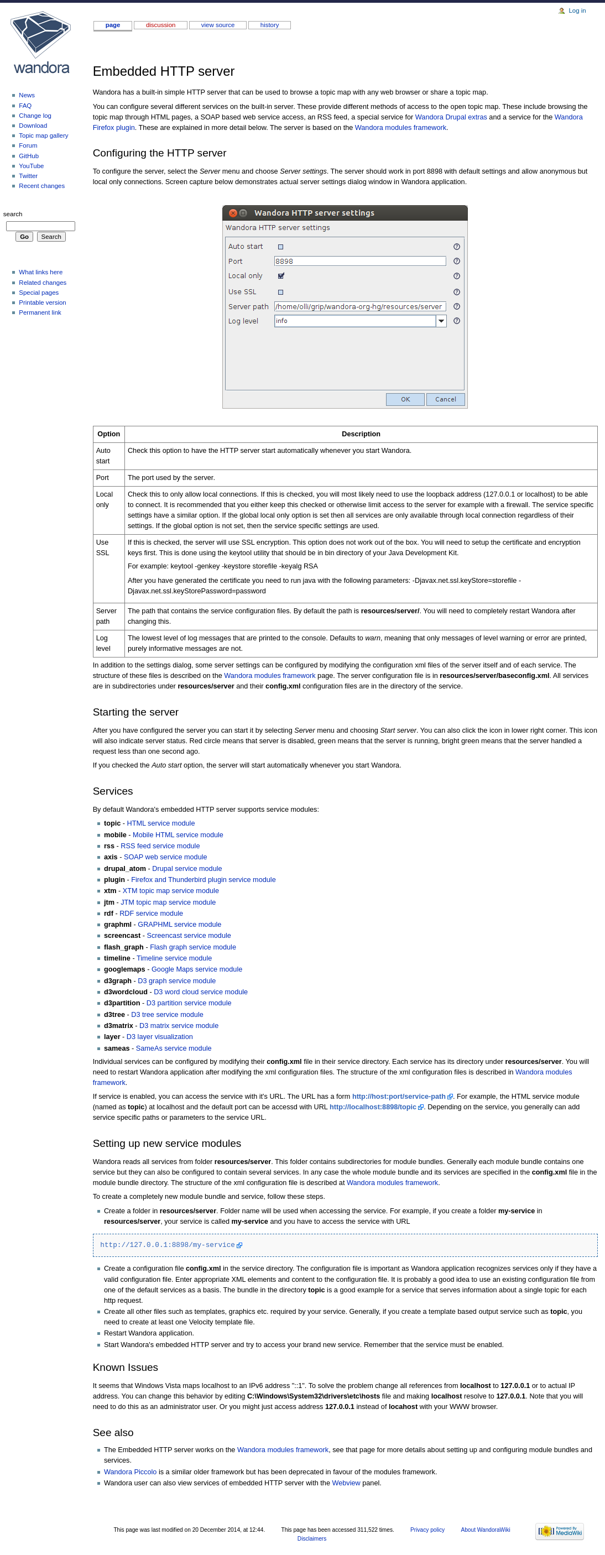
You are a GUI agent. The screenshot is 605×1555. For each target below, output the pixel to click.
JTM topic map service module (168, 902)
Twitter (28, 176)
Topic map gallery (43, 135)
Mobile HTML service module (178, 835)
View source (217, 25)
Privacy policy (427, 1530)
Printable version (42, 302)
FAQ (25, 105)
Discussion (160, 25)
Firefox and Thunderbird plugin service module (203, 880)
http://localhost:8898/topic (373, 1107)
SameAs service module (174, 1048)
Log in (577, 10)
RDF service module (151, 913)
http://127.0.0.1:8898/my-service (167, 1245)
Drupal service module (187, 869)
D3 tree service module (167, 1015)
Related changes (42, 282)
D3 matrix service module (178, 1026)
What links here (40, 272)
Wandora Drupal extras (451, 117)
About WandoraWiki (485, 1530)
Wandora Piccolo (130, 1472)
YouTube (31, 166)
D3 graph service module (177, 981)
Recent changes (42, 185)
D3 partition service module (189, 1003)
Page (113, 25)
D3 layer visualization (160, 1037)
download (33, 125)
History (269, 25)
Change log (35, 115)
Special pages (39, 292)
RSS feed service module (160, 846)
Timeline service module (174, 958)
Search (13, 214)
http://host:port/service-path (399, 1096)
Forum (28, 145)
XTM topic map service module (171, 891)
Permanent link (40, 312)
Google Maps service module (197, 969)
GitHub (29, 156)
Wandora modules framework (400, 128)
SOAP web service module (165, 857)
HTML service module (161, 823)
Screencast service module (189, 936)
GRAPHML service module (179, 924)
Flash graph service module (193, 947)
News (27, 95)
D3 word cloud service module (201, 992)
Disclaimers (312, 1539)
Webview (346, 1483)
